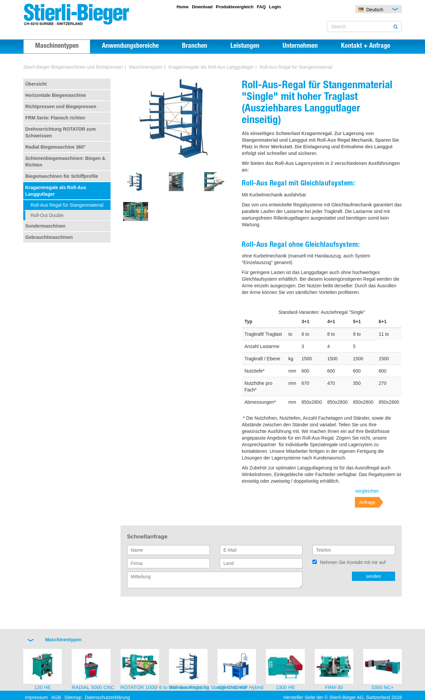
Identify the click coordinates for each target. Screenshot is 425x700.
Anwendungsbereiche (130, 46)
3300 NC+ (382, 687)
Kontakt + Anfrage (365, 46)
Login (275, 6)
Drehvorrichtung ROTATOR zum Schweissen (60, 132)
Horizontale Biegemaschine (55, 95)
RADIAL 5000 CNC (93, 687)
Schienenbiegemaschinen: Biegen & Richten (65, 162)
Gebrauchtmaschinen (49, 237)
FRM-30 (334, 687)
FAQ (261, 6)
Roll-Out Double (47, 215)
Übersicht (36, 84)
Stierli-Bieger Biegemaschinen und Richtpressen (73, 67)
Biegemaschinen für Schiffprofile (61, 176)
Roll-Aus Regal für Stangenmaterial (67, 205)
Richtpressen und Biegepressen (60, 106)
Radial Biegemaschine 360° (55, 147)
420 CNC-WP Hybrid (240, 687)
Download (202, 6)
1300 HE (285, 687)
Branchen (194, 46)
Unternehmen (300, 46)
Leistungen (244, 46)
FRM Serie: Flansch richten (55, 117)
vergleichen (367, 491)
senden (373, 576)
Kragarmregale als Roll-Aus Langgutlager (211, 67)
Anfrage (367, 502)
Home (183, 6)
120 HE (42, 687)
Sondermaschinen (45, 226)
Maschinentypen (57, 46)
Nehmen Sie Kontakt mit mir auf (353, 562)
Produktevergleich (234, 6)
